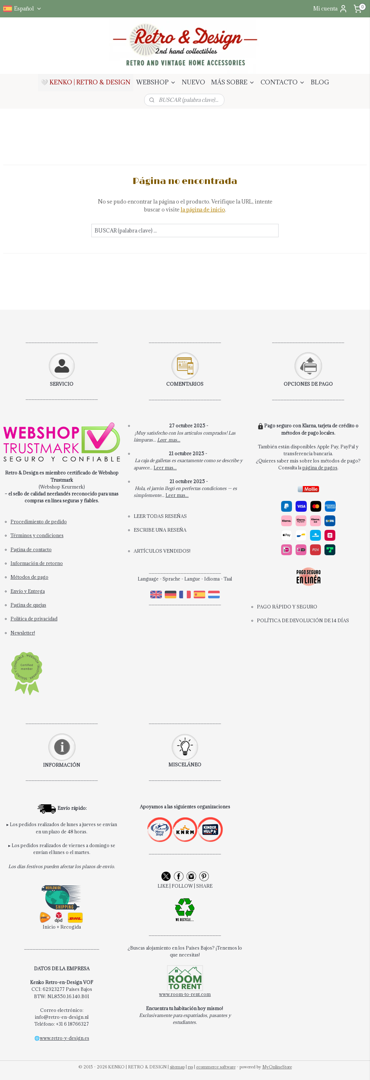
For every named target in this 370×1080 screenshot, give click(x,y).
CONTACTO (283, 82)
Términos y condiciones (37, 535)
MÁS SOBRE (233, 82)
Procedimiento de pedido (38, 521)
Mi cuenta (330, 8)
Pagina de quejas (28, 605)
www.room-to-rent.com (185, 994)
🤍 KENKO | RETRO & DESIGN (85, 82)
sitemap (177, 1066)
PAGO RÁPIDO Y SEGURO (287, 607)
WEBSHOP (156, 82)
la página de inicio (203, 209)
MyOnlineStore (277, 1066)
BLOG (320, 82)
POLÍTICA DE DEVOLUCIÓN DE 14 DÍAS (303, 620)
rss (190, 1066)
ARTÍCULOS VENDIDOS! (162, 551)
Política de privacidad (33, 618)
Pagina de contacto (31, 549)
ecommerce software (216, 1066)
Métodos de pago (29, 577)
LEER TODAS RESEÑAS (160, 516)
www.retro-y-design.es (64, 1038)
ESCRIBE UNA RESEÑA (160, 530)
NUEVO (193, 82)
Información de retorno (36, 563)
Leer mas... (168, 440)
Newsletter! (22, 633)
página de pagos (319, 467)
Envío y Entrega (27, 591)
